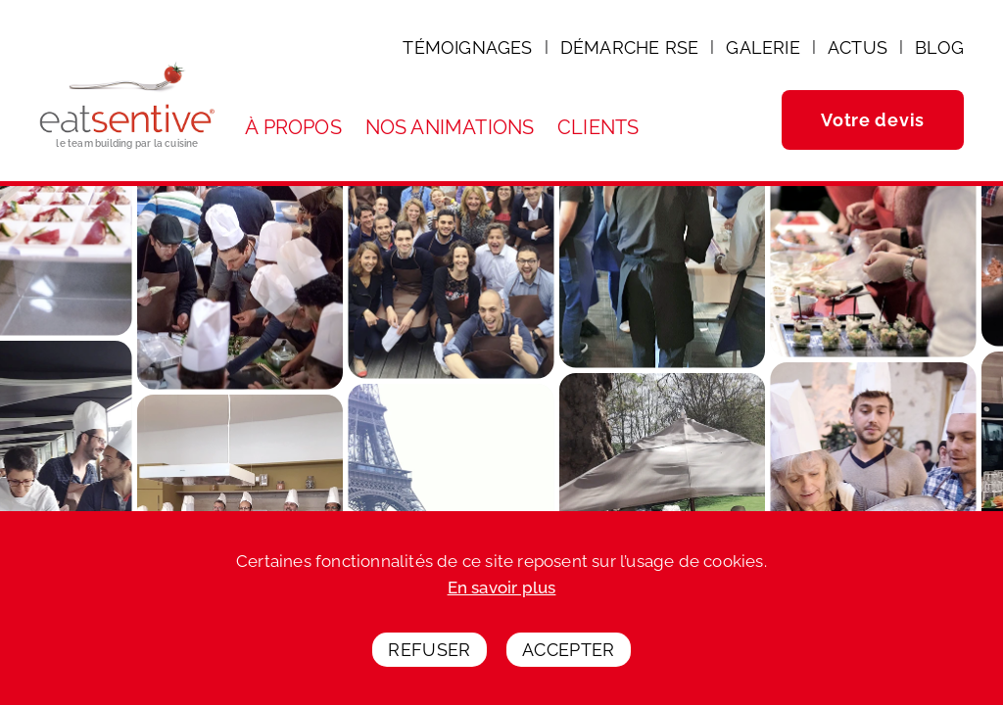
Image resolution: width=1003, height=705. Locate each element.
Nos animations (450, 127)
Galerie (762, 47)
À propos (293, 127)
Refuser (429, 654)
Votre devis (873, 120)
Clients (598, 127)
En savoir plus (502, 593)
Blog (939, 47)
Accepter (568, 654)
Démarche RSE (629, 47)
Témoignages (467, 47)
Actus (857, 47)
